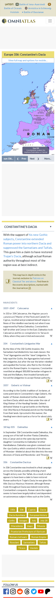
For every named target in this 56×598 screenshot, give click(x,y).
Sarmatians (29, 542)
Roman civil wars (18, 537)
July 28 (43, 520)
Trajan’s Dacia (12, 256)
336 (22, 509)
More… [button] (47, 158)
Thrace (21, 547)
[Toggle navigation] (50, 21)
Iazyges (23, 520)
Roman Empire (38, 537)
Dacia (43, 509)
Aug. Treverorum (42, 110)
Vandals (34, 547)
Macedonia (17, 526)
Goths (12, 520)
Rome (52, 129)
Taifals (42, 542)
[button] (8, 159)
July (34, 520)
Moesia (41, 526)
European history (38, 515)
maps (30, 526)
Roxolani (14, 542)
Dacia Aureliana (17, 515)
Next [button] (34, 158)
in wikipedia (51, 335)
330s (12, 509)
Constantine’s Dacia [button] (20, 226)
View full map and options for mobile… (28, 60)
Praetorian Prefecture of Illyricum (28, 531)
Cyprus (32, 509)
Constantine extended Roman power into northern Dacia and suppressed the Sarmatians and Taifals (27, 243)
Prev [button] (21, 158)
